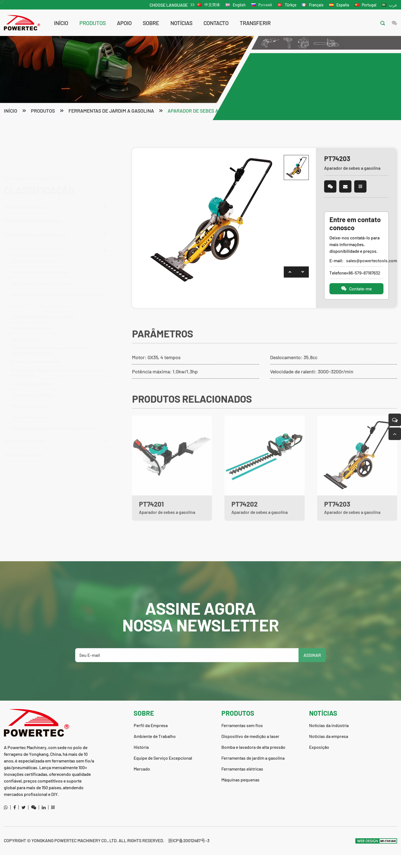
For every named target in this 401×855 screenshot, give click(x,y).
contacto (216, 23)
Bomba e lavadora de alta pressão (55, 207)
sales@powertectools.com (364, 261)
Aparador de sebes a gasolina (205, 111)
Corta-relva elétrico (29, 411)
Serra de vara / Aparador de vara (41, 277)
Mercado (142, 768)
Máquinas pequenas (23, 448)
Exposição (319, 747)
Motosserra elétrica (29, 400)
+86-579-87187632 (363, 273)
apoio (124, 23)
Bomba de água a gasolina (36, 355)
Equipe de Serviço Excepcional (163, 758)
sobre (151, 23)
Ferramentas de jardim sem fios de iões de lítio (55, 422)
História (141, 747)
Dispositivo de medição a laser (33, 193)
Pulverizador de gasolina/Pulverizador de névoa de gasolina (57, 366)
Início (61, 23)
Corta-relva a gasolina (32, 389)
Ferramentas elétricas (55, 435)
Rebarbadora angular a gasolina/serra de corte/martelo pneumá (50, 344)
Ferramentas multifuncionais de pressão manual (57, 288)
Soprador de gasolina (31, 377)
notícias (181, 23)
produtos (92, 23)
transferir (255, 23)
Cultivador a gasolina (31, 322)
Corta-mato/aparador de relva (39, 266)
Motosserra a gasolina (32, 255)
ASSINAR (312, 671)
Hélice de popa (25, 333)
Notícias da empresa (328, 736)
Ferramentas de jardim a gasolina (111, 111)
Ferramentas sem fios (55, 180)
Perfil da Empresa (151, 725)
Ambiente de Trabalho (155, 736)
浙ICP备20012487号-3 (188, 840)
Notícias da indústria (329, 725)
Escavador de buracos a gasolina (42, 311)
